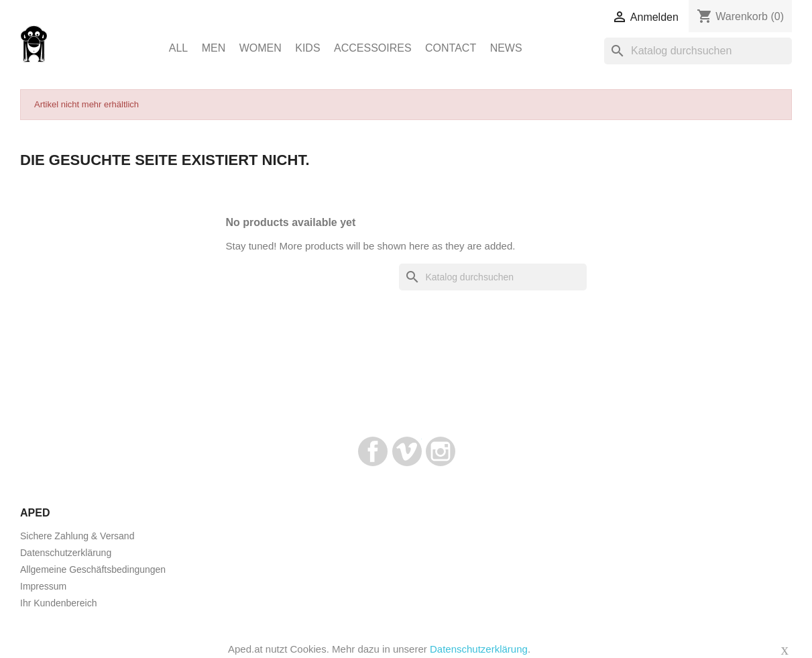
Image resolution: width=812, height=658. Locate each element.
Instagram (440, 451)
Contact (450, 48)
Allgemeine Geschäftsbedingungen (93, 569)
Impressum (43, 586)
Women (260, 48)
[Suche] (698, 51)
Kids (307, 48)
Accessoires (373, 48)
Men (214, 48)
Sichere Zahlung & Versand (77, 536)
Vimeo (407, 451)
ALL (178, 48)
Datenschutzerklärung (65, 552)
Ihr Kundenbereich (58, 603)
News (506, 48)
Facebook (373, 451)
